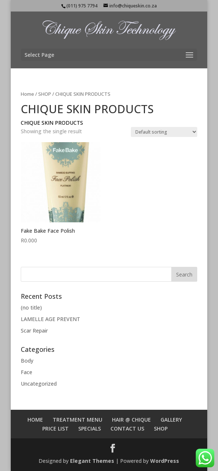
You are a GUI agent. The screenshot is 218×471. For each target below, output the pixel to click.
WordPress (164, 460)
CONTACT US (127, 428)
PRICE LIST (55, 428)
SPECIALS (89, 428)
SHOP (44, 94)
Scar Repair (34, 330)
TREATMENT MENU (77, 419)
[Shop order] (164, 132)
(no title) (31, 307)
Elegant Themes (92, 460)
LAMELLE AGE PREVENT (50, 319)
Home (27, 94)
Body (27, 360)
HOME (35, 419)
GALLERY (171, 419)
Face (26, 372)
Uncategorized (39, 383)
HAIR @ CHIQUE (131, 419)
